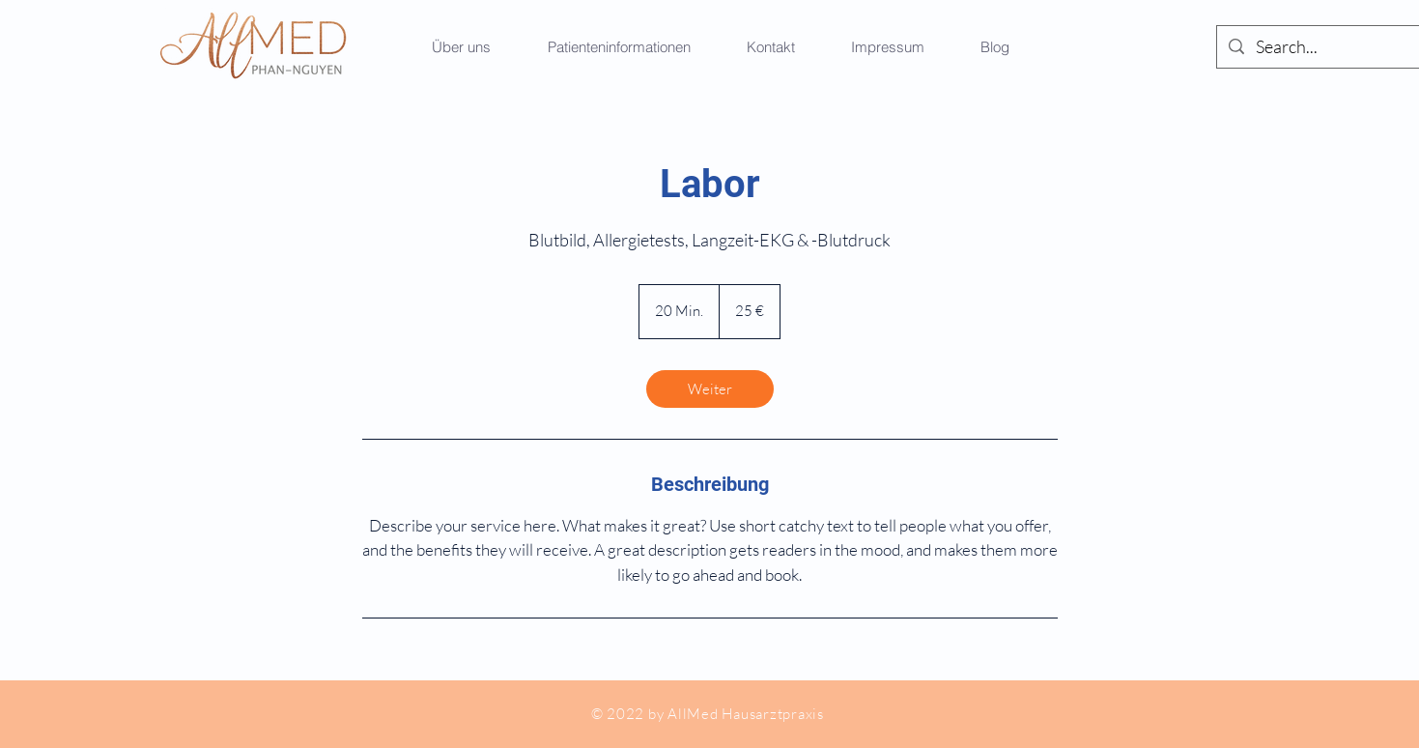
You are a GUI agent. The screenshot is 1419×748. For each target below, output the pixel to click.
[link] (710, 389)
